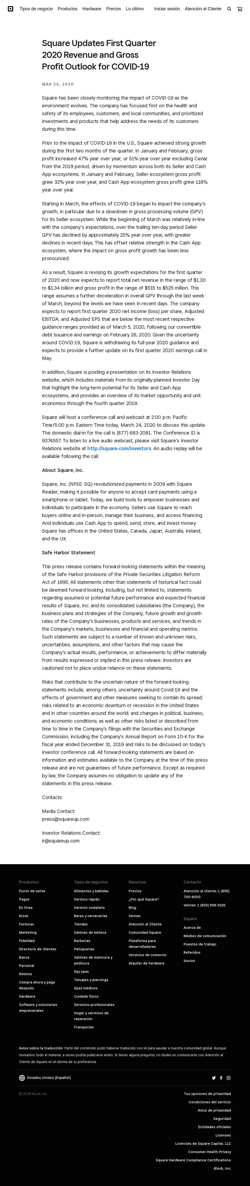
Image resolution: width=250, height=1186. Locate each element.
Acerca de (192, 928)
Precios (135, 891)
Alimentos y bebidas (91, 891)
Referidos (192, 952)
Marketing (28, 932)
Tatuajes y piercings (91, 980)
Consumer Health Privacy (209, 1152)
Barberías (82, 941)
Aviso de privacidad (214, 1110)
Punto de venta (32, 891)
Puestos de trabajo (200, 944)
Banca (24, 957)
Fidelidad (27, 941)
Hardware (27, 996)
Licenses (223, 1135)
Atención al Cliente (145, 924)
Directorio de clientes (37, 949)
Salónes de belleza (90, 932)
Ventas (135, 916)
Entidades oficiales (214, 1127)
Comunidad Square (145, 932)
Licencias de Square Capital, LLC (203, 1143)
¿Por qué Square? (144, 899)
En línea (25, 908)
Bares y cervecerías (90, 916)
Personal (26, 966)
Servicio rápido (87, 899)
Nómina (25, 974)
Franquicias (84, 1027)
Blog (132, 908)
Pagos (24, 899)
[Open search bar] (229, 8)
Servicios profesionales (94, 1005)
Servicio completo (89, 908)
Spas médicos (86, 988)
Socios (189, 961)
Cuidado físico (86, 996)
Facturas (26, 924)
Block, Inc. (222, 1168)
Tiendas (81, 924)
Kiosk (23, 916)
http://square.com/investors (119, 448)
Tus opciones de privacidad (207, 1094)
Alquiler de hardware (147, 963)
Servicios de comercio (148, 955)
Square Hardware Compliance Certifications (193, 1160)
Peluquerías (84, 949)
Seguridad (222, 1119)
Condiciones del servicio (210, 1102)
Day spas (81, 971)
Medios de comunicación (205, 936)
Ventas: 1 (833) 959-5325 (204, 905)
